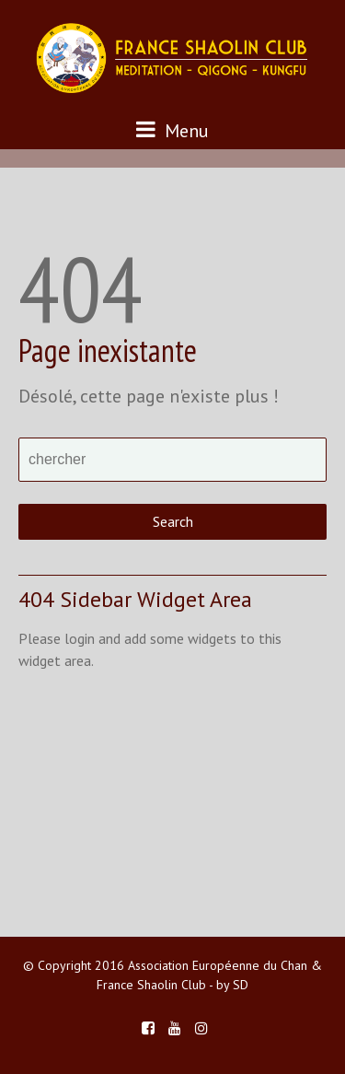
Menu (172, 130)
